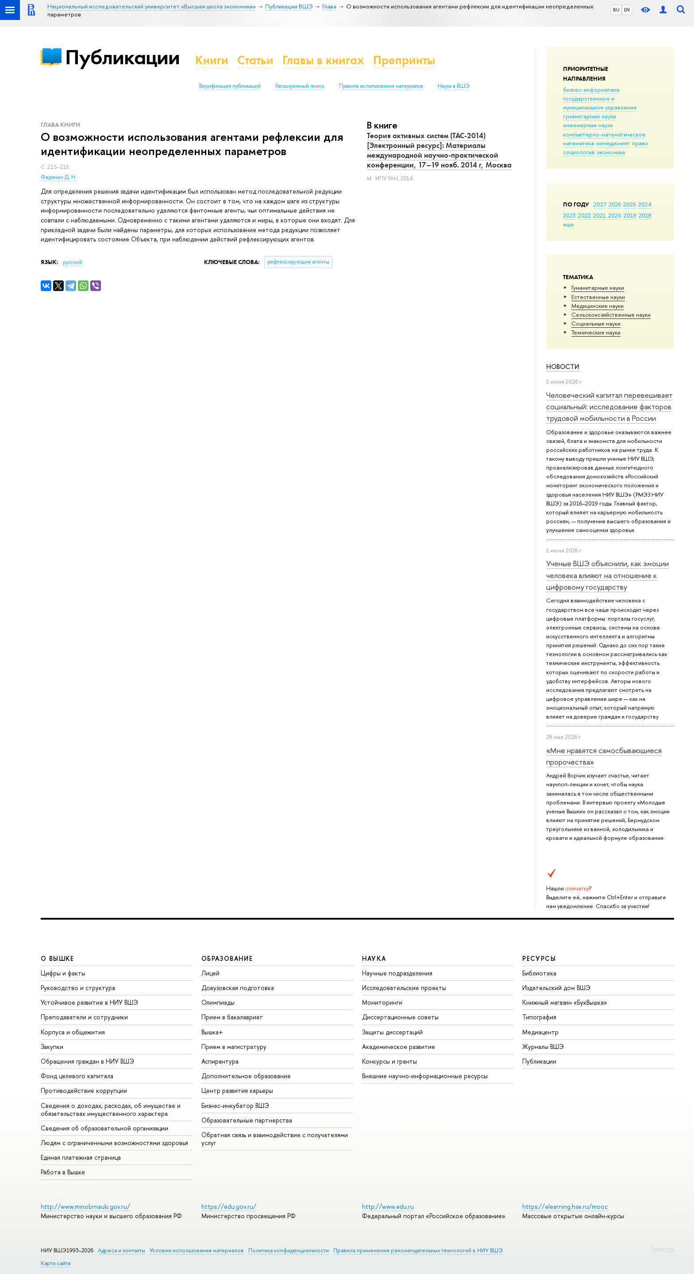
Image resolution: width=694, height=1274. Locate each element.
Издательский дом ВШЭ (556, 987)
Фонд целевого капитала (77, 1076)
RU (616, 10)
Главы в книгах (323, 60)
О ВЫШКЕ (57, 958)
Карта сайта (55, 1263)
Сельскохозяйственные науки (611, 314)
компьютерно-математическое (604, 134)
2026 (615, 204)
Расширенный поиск (299, 85)
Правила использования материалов (381, 85)
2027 (600, 204)
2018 (645, 215)
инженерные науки (588, 125)
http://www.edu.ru (388, 1206)
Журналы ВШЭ (543, 1046)
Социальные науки (596, 323)
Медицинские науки (597, 306)
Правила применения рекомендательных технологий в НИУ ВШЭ (418, 1250)
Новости (562, 366)
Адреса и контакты (121, 1250)
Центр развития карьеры (237, 1090)
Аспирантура (220, 1061)
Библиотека (539, 973)
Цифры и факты (63, 973)
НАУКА (374, 958)
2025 (629, 204)
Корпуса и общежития (73, 1032)
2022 (584, 215)
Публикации (122, 56)
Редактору (663, 1249)
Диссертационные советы (400, 1017)
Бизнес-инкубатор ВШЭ (235, 1105)
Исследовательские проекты (404, 987)
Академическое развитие (398, 1046)
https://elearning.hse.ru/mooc (565, 1206)
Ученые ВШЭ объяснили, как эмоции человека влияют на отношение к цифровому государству (607, 575)
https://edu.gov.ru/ (228, 1206)
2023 (569, 215)
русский (72, 262)
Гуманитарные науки (597, 287)
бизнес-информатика (591, 89)
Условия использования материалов (197, 1250)
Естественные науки (598, 297)
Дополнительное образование (246, 1076)
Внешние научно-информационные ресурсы (425, 1076)
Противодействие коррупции (84, 1090)
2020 (614, 215)
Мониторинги (382, 1002)
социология (578, 152)
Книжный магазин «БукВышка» (564, 1002)
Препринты (404, 60)
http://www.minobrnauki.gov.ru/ (85, 1206)
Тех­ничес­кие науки (596, 332)
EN (627, 10)
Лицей (210, 973)
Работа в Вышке (63, 1172)
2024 (645, 204)
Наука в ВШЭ (453, 85)
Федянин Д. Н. (59, 177)
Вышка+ (212, 1032)
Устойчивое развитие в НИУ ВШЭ (89, 1002)
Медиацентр (540, 1032)
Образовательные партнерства (246, 1120)
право (640, 143)
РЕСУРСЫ (539, 958)
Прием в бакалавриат (232, 1017)
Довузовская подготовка (237, 987)
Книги (211, 60)
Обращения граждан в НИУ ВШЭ (87, 1061)
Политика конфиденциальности (288, 1250)
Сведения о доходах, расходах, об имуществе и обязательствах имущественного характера (111, 1109)
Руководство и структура (78, 987)
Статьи (255, 60)
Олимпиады (218, 1002)
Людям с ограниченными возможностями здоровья (114, 1142)
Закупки (52, 1046)
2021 (599, 215)
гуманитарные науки (589, 116)
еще (568, 224)
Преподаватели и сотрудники (84, 1017)
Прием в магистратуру (233, 1046)
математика (578, 143)
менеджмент (613, 143)
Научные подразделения (397, 973)
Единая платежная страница (81, 1157)
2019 (630, 215)
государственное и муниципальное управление (600, 102)
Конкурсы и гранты (389, 1061)
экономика (611, 152)
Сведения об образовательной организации (104, 1128)
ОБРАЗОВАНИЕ (227, 958)
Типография (539, 1017)
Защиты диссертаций (392, 1032)
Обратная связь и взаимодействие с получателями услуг (274, 1138)
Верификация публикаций (230, 85)
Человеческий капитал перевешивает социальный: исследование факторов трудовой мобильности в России (609, 406)
